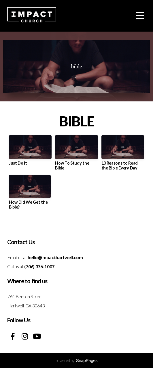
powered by (77, 360)
